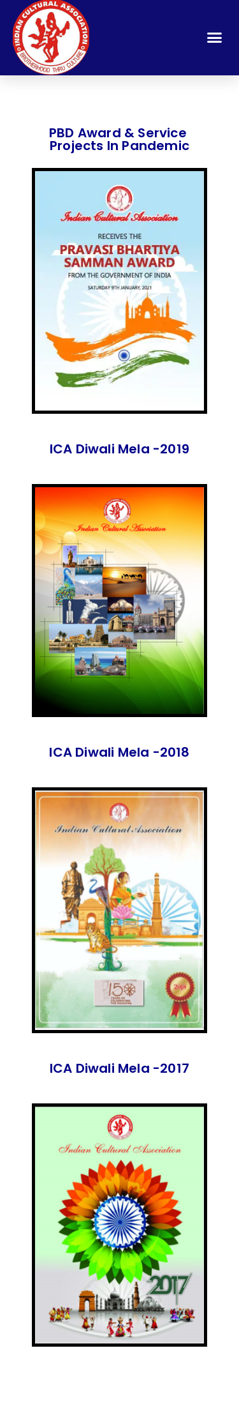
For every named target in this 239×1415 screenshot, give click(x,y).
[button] (215, 37)
